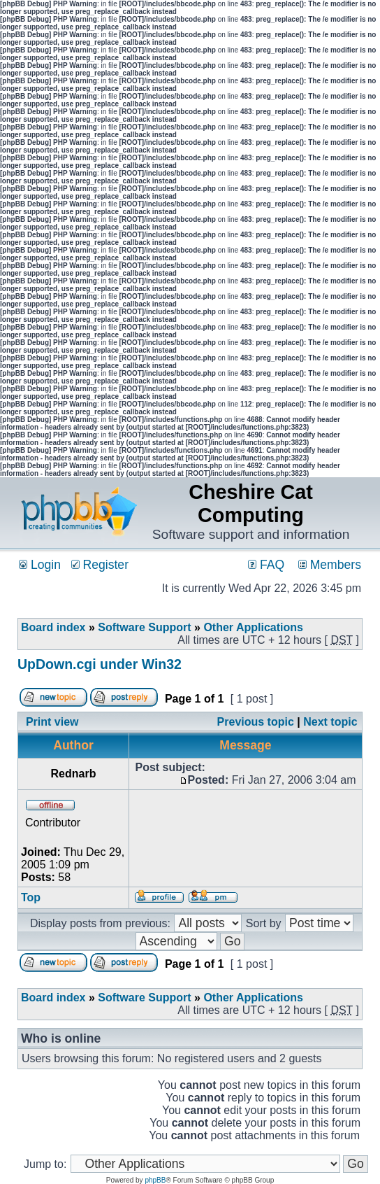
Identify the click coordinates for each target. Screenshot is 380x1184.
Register (100, 565)
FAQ (266, 565)
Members (329, 565)
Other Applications (253, 627)
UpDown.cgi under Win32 (99, 664)
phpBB (155, 1180)
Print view (52, 722)
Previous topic (255, 722)
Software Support (144, 627)
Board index (53, 627)
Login (40, 565)
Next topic (330, 722)
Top (31, 897)
